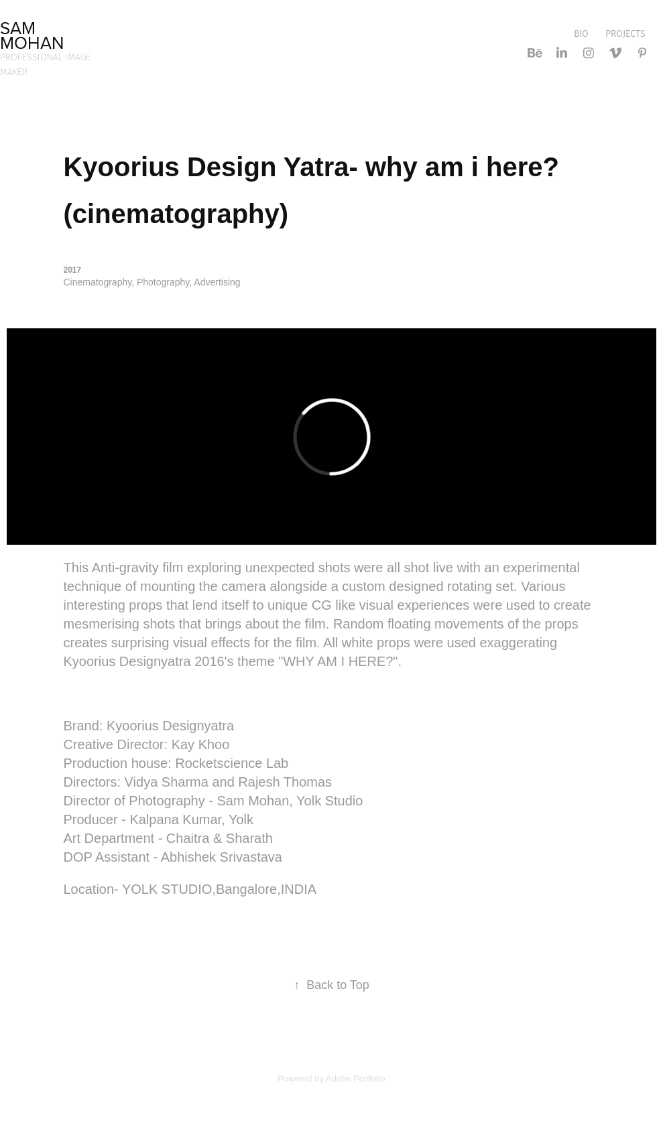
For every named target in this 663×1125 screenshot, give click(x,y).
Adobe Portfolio (355, 1078)
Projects (625, 33)
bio (581, 33)
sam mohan (32, 34)
